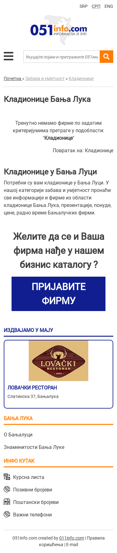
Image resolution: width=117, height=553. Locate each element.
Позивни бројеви (32, 490)
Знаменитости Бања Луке (34, 447)
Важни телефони (32, 515)
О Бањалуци (18, 435)
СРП (96, 6)
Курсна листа (28, 477)
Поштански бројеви (36, 502)
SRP (84, 6)
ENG (109, 6)
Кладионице (99, 150)
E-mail (72, 544)
